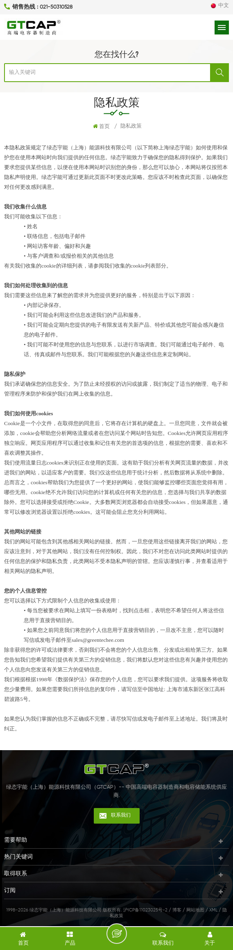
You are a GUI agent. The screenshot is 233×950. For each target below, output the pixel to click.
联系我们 (121, 815)
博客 (176, 910)
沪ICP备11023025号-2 (145, 910)
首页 (101, 126)
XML (213, 910)
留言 (116, 933)
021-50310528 (56, 7)
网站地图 (195, 910)
